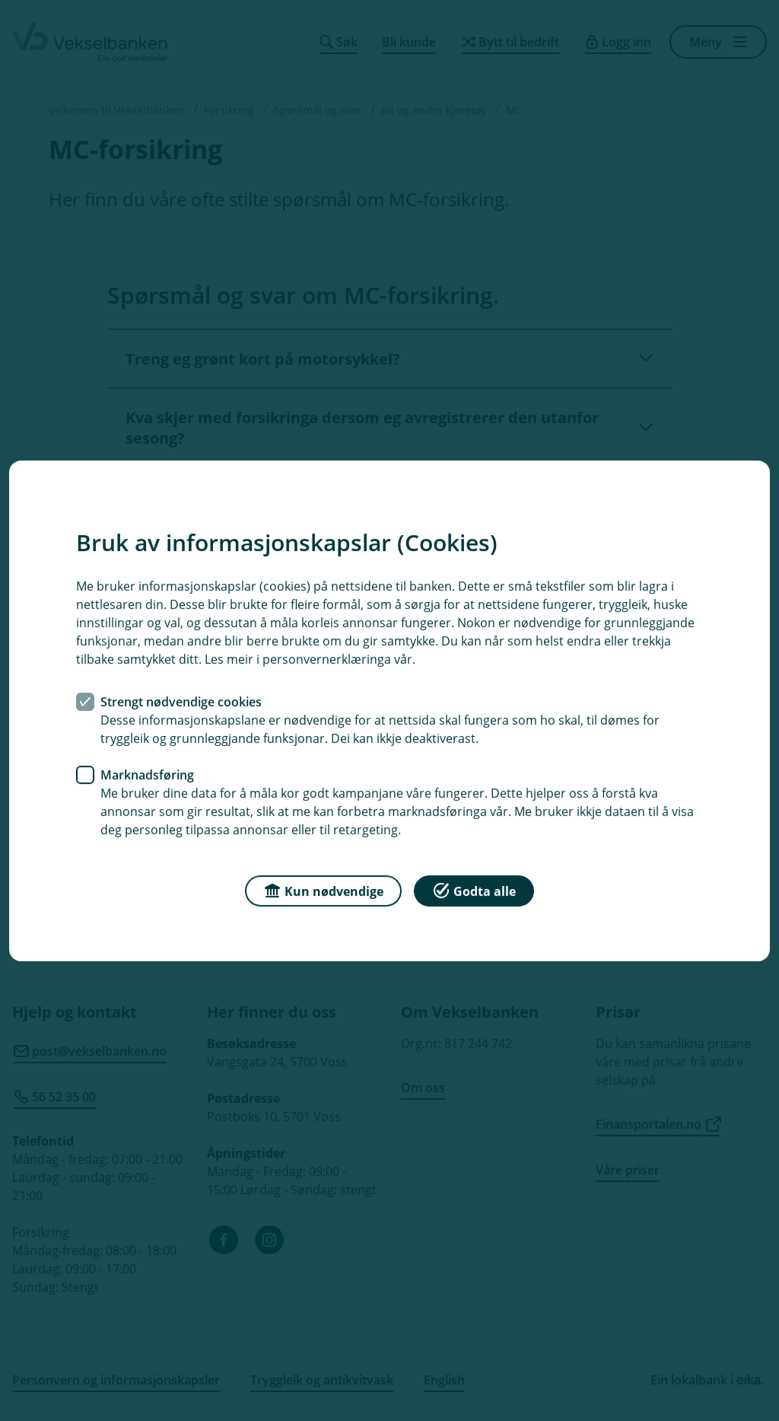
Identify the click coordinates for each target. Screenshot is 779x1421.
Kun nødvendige (323, 889)
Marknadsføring (147, 774)
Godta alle (474, 889)
